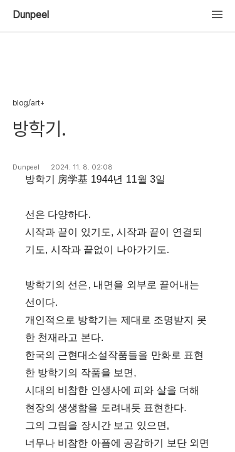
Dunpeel (31, 15)
